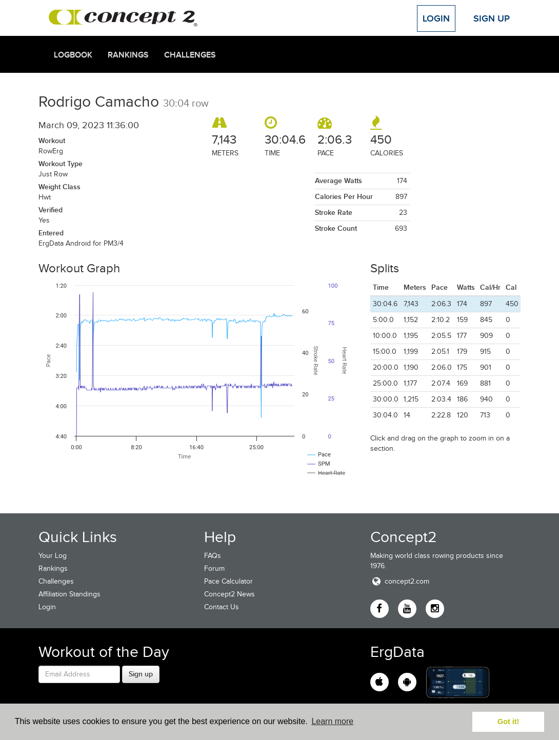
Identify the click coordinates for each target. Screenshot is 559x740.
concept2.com (399, 581)
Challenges (190, 54)
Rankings (128, 54)
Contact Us (221, 607)
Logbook (73, 54)
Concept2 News (229, 594)
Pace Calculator (228, 581)
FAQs (212, 555)
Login (436, 18)
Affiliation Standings (69, 594)
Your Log (52, 555)
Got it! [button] (508, 721)
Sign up (141, 674)
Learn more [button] (332, 721)
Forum (214, 568)
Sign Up (491, 18)
